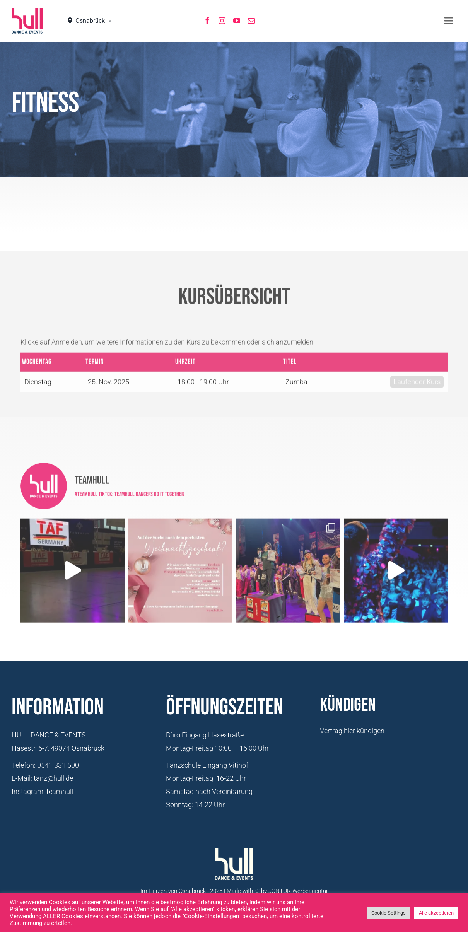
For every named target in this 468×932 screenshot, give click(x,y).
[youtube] (236, 20)
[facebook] (207, 20)
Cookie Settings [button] (388, 913)
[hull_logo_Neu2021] (27, 21)
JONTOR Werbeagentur (298, 891)
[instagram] (222, 20)
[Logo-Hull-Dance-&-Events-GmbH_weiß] (234, 864)
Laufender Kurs (417, 379)
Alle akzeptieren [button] (436, 913)
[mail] (251, 20)
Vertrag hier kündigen (352, 731)
